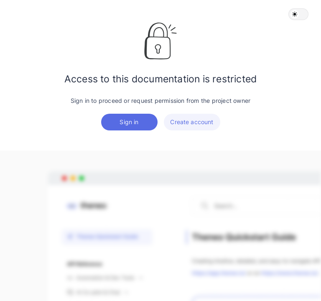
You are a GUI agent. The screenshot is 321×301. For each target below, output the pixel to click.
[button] (298, 14)
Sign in (129, 121)
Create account (191, 121)
